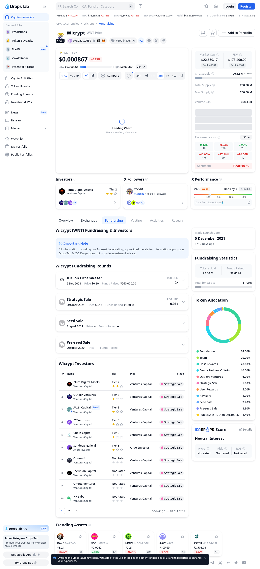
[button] (155, 15)
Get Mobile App (26, 555)
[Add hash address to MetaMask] (103, 41)
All (181, 75)
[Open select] (141, 66)
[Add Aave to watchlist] (182, 536)
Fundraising (107, 23)
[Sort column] (62, 374)
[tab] (64, 75)
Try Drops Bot (26, 563)
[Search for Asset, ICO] (95, 6)
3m (160, 75)
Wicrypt (89, 23)
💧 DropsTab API (26, 529)
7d (146, 75)
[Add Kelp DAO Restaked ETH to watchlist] (216, 536)
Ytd (174, 75)
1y (167, 75)
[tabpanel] (122, 126)
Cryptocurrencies (67, 23)
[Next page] (77, 511)
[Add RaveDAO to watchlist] (80, 536)
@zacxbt (139, 193)
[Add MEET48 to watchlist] (114, 536)
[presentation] (149, 40)
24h (139, 75)
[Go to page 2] (69, 511)
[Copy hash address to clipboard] (94, 41)
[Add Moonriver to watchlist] (148, 536)
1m (153, 75)
